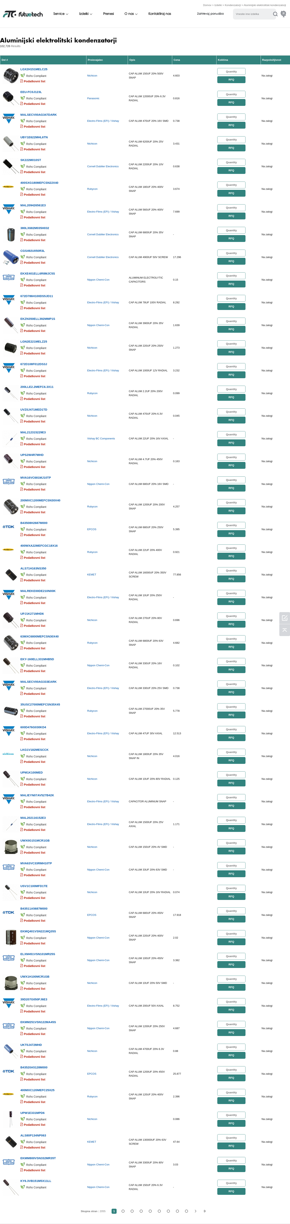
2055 (186, 1153)
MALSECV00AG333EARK (38, 649)
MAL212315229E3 (33, 412)
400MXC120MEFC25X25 (37, 1037)
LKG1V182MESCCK (34, 714)
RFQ (231, 78)
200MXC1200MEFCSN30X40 (40, 477)
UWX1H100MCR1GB (34, 929)
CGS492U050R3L (32, 240)
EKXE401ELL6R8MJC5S (37, 261)
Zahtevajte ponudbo (78, 1212)
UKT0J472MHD (31, 994)
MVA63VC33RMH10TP (36, 821)
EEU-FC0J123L (31, 89)
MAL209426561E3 (33, 197)
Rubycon (92, 182)
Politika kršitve (45, 1212)
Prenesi (108, 13)
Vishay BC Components (101, 419)
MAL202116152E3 (33, 778)
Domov (207, 4)
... (177, 1153)
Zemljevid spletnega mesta (203, 1212)
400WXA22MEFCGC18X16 (39, 520)
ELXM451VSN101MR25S (37, 907)
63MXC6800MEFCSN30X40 (39, 606)
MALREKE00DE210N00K (38, 563)
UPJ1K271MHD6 (32, 584)
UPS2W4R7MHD (32, 434)
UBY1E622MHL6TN (34, 132)
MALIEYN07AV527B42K (37, 757)
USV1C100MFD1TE (34, 843)
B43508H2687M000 (33, 498)
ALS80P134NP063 (33, 1080)
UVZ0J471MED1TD (33, 391)
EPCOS (91, 505)
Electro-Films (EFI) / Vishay (103, 117)
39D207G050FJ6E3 (33, 950)
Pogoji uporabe (15, 1212)
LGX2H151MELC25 (33, 67)
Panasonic (93, 96)
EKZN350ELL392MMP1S (37, 304)
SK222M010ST (30, 154)
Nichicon (92, 74)
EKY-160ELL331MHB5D (37, 627)
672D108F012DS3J (33, 347)
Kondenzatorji (233, 4)
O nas (129, 13)
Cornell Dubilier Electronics (103, 160)
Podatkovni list (34, 79)
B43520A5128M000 (33, 1015)
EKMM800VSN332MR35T (38, 1101)
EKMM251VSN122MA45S (38, 972)
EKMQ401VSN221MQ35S (38, 886)
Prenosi (170, 1212)
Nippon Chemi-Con (98, 268)
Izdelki (218, 4)
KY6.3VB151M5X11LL (35, 1123)
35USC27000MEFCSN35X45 (40, 670)
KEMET (91, 548)
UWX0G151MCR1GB (35, 800)
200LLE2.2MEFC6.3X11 (36, 369)
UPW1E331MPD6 (32, 1058)
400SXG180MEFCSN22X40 (39, 175)
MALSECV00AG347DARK (38, 111)
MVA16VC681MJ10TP (35, 455)
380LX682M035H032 (34, 218)
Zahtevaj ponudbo (210, 13)
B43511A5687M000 (33, 864)
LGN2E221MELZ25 (33, 326)
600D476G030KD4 (33, 692)
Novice (152, 1212)
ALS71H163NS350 (33, 541)
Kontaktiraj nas (159, 13)
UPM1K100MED (31, 735)
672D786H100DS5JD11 (36, 283)
